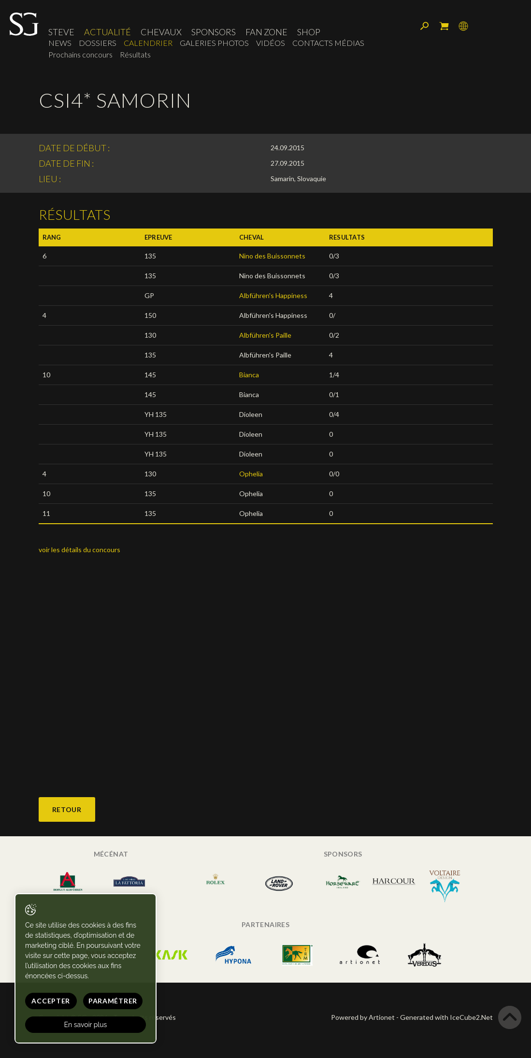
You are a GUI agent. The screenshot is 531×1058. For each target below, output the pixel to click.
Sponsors (213, 32)
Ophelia (251, 474)
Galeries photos (214, 43)
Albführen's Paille (266, 335)
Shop (308, 32)
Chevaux (161, 32)
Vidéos (270, 43)
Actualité (107, 32)
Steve (61, 32)
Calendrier (148, 43)
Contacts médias (328, 43)
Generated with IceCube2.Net (446, 1017)
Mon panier (444, 26)
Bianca (249, 375)
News (60, 43)
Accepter (49, 1001)
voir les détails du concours (79, 549)
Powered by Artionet (363, 1017)
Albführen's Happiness (273, 295)
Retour (67, 809)
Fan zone (266, 32)
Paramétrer (110, 1001)
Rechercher (425, 26)
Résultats (135, 54)
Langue (463, 26)
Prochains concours (80, 54)
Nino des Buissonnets (272, 256)
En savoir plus (84, 1025)
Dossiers (97, 43)
